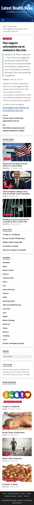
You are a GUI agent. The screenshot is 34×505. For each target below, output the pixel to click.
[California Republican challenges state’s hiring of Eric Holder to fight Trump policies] (17, 180)
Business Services (8, 270)
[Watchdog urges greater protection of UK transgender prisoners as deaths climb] (17, 208)
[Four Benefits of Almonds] (17, 473)
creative (6, 80)
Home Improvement (9, 301)
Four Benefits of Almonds (10, 246)
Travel (5, 339)
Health (5, 297)
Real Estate (6, 324)
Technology (6, 336)
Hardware (6, 293)
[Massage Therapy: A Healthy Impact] (17, 421)
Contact (26, 496)
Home (4, 493)
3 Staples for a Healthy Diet (11, 234)
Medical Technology (9, 320)
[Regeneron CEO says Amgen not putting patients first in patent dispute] (17, 152)
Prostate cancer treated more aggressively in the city (17, 118)
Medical (5, 316)
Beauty (5, 266)
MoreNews (28, 500)
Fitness (5, 282)
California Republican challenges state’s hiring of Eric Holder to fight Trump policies (16, 192)
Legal (4, 313)
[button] (3, 20)
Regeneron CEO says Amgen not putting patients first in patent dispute (15, 165)
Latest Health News (17, 8)
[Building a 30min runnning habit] (17, 447)
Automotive (6, 262)
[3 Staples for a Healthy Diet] (17, 395)
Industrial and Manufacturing (12, 305)
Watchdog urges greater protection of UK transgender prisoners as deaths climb (16, 220)
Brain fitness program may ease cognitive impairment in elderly (17, 128)
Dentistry (6, 274)
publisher (7, 168)
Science (5, 328)
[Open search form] (32, 20)
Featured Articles (8, 278)
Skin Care (6, 332)
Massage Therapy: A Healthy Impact (14, 238)
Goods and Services (9, 289)
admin (6, 196)
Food (4, 285)
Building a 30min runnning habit (12, 242)
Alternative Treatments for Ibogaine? (14, 250)
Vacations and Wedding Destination (13, 343)
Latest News (7, 38)
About (20, 496)
